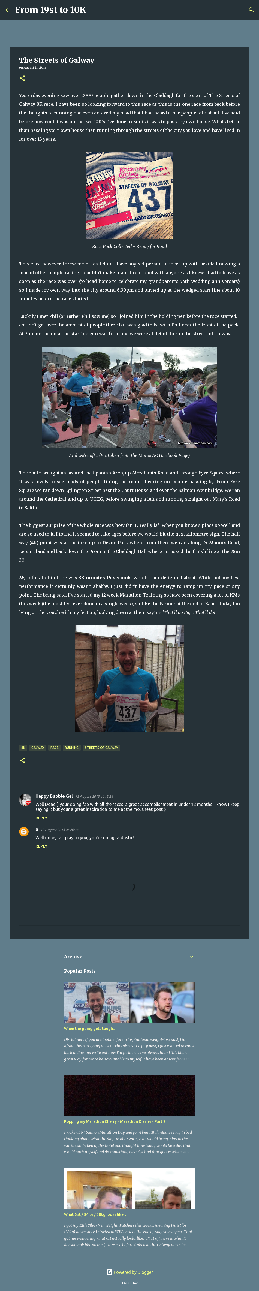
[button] (22, 78)
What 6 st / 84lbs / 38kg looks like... (95, 1214)
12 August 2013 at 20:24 (59, 830)
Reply (41, 818)
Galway (37, 747)
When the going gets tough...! (90, 1028)
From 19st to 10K (50, 9)
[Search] (94, 9)
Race (54, 747)
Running (72, 747)
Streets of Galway (101, 747)
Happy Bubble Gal (54, 796)
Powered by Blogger (129, 1272)
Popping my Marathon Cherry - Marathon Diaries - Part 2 (114, 1121)
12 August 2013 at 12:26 (94, 796)
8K (23, 747)
